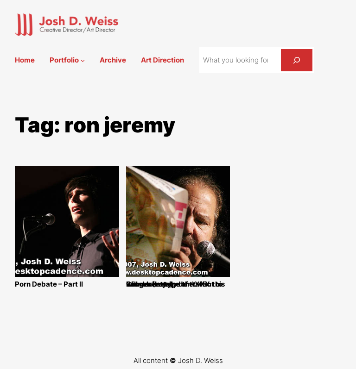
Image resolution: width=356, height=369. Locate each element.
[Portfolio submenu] (83, 60)
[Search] (296, 60)
